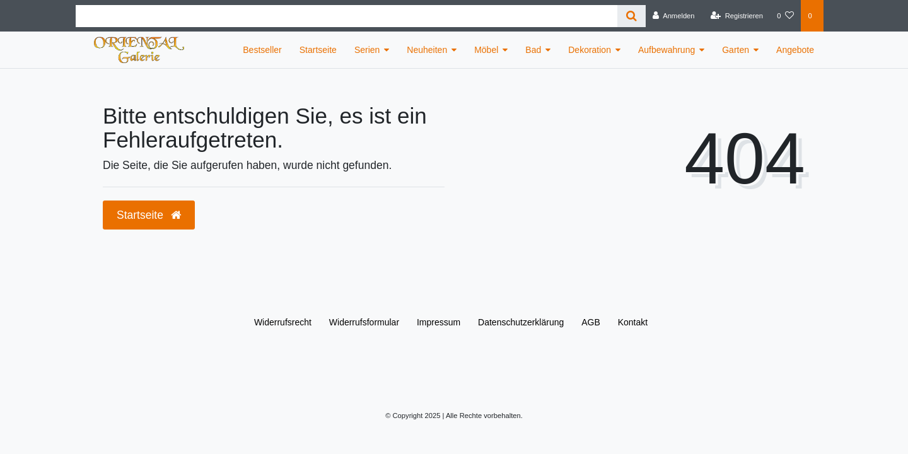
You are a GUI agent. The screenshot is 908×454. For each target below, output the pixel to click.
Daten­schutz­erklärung (521, 322)
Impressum (438, 322)
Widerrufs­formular (364, 322)
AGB (590, 322)
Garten (735, 50)
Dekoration (589, 50)
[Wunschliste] (785, 16)
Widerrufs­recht (282, 322)
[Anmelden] (674, 16)
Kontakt (633, 322)
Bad (533, 50)
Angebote (795, 50)
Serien (367, 50)
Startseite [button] (149, 215)
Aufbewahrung (666, 50)
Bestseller (262, 50)
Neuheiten (427, 50)
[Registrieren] (737, 16)
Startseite (318, 50)
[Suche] (631, 16)
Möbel (486, 50)
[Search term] (346, 16)
